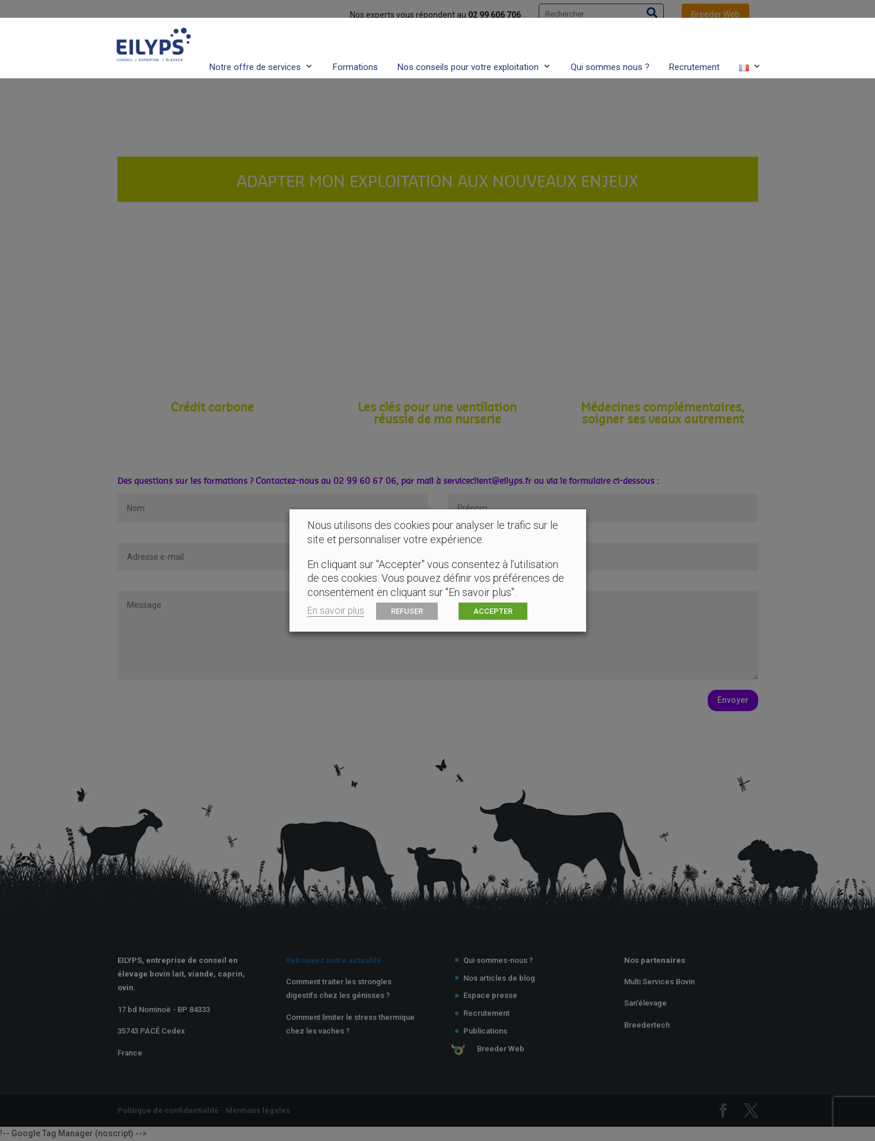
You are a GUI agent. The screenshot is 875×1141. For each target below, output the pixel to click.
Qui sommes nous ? (610, 43)
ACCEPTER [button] (493, 611)
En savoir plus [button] (335, 610)
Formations (355, 43)
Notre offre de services (255, 43)
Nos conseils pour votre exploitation (468, 43)
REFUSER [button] (407, 611)
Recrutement (694, 43)
